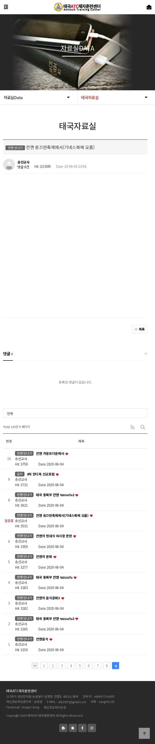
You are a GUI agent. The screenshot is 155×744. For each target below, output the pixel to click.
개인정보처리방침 (55, 707)
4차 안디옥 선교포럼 (41, 474)
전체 (10, 413)
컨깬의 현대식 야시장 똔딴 (54, 536)
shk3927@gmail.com (72, 702)
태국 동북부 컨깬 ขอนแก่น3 (55, 618)
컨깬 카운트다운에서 (50, 453)
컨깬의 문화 (44, 556)
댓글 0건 (23, 167)
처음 (35, 665)
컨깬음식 (42, 639)
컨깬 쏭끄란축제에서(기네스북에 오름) (62, 515)
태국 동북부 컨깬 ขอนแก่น (54, 577)
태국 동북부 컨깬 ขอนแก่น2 (55, 494)
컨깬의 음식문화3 (48, 597)
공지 (19, 474)
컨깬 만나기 (24, 453)
